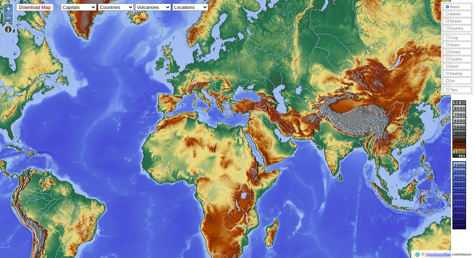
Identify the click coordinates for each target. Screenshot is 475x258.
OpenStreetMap (438, 254)
